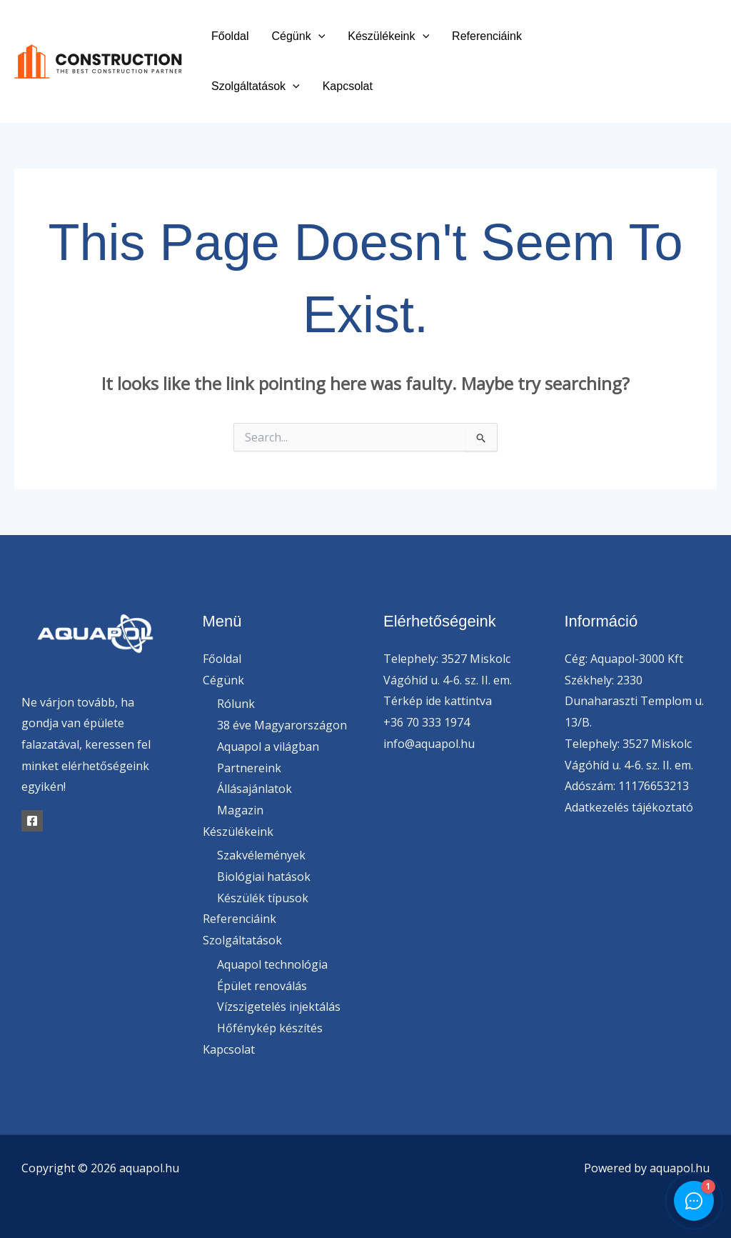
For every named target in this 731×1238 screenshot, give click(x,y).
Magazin (240, 810)
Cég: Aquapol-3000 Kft (624, 659)
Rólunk (236, 704)
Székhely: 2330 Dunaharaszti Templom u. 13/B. (634, 701)
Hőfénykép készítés (270, 1028)
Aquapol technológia (272, 964)
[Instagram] (669, 72)
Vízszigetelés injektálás (279, 1006)
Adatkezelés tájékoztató (629, 807)
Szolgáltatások (255, 86)
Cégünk (298, 36)
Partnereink (249, 768)
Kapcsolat (348, 86)
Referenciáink (487, 36)
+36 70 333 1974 (426, 722)
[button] (318, 36)
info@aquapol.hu (429, 744)
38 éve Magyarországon (282, 725)
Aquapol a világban (268, 746)
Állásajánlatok (254, 789)
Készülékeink (388, 36)
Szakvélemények (261, 855)
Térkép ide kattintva (437, 701)
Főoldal (229, 36)
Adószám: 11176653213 (627, 786)
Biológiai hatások (264, 876)
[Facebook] (658, 51)
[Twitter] (690, 51)
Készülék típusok (262, 898)
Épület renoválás (262, 986)
